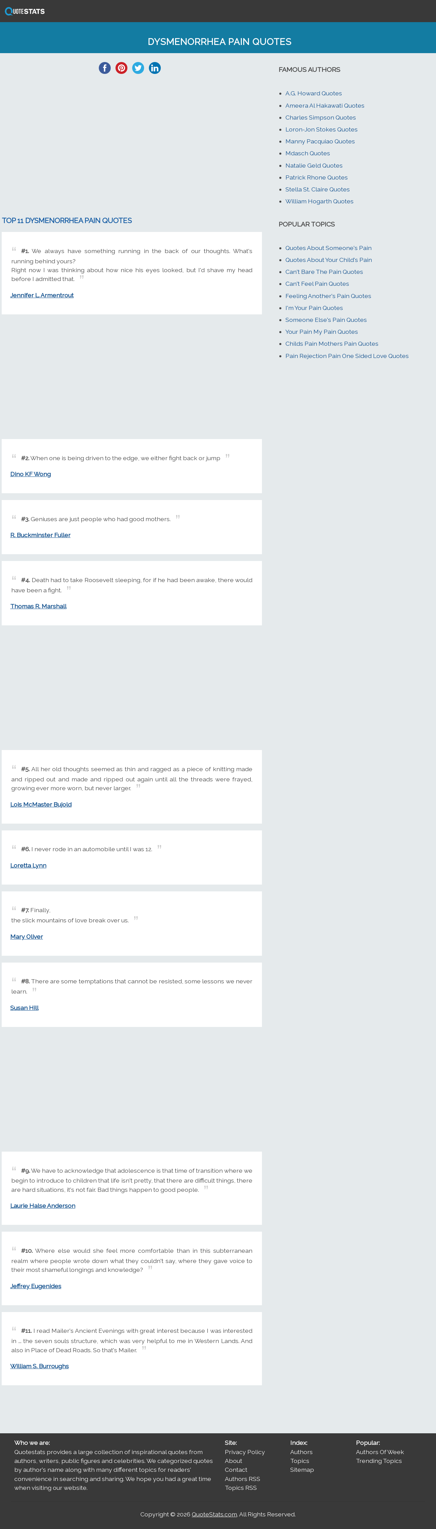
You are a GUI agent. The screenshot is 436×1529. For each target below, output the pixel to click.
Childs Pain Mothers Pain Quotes (331, 343)
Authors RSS (242, 1478)
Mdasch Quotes (307, 153)
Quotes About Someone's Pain (328, 247)
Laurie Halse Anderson (42, 1205)
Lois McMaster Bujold (41, 804)
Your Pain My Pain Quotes (321, 331)
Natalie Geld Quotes (314, 165)
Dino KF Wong (30, 474)
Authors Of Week (380, 1451)
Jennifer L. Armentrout (42, 295)
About (233, 1460)
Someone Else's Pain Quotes (326, 319)
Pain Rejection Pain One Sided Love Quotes (347, 355)
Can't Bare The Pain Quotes (324, 271)
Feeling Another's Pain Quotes (328, 295)
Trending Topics (379, 1460)
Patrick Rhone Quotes (316, 177)
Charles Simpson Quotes (320, 117)
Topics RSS (241, 1487)
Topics (299, 1460)
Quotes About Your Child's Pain (328, 259)
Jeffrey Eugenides (35, 1286)
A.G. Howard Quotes (313, 93)
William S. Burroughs (39, 1366)
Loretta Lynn (28, 865)
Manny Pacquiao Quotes (320, 141)
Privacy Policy (245, 1451)
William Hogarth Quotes (319, 201)
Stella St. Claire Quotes (317, 189)
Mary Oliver (26, 936)
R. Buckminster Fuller (40, 535)
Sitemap (302, 1469)
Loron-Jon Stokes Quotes (321, 129)
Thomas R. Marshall (38, 606)
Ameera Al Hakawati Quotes (324, 105)
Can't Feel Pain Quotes (317, 283)
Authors (301, 1451)
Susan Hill (24, 1007)
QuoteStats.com (214, 1514)
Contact (236, 1469)
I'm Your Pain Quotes (314, 307)
